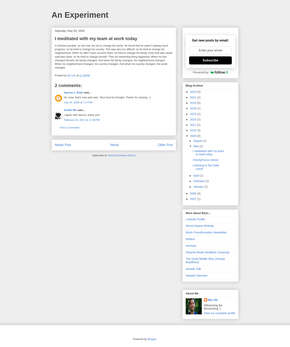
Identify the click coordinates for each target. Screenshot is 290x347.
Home (114, 145)
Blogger (151, 339)
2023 (193, 91)
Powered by (210, 72)
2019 (193, 103)
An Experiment (80, 14)
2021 (193, 97)
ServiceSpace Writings (200, 225)
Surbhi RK (70, 110)
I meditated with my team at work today (208, 152)
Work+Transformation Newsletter (206, 232)
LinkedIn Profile (195, 219)
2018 (193, 108)
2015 (193, 114)
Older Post (165, 145)
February (199, 181)
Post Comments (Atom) (121, 155)
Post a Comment (69, 127)
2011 (193, 124)
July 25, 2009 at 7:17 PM (78, 102)
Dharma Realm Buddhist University (208, 252)
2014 (193, 119)
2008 (193, 193)
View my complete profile (219, 313)
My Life (213, 299)
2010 (193, 130)
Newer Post (63, 145)
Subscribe (210, 60)
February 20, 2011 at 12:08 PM (82, 119)
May (196, 146)
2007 (193, 199)
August (198, 140)
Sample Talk (193, 268)
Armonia (191, 245)
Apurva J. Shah (73, 92)
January (198, 186)
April (196, 175)
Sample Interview (196, 275)
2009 (193, 136)
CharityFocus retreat (205, 160)
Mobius (190, 239)
